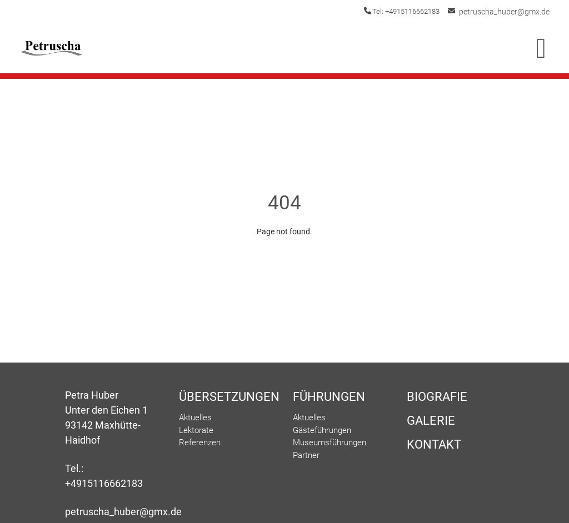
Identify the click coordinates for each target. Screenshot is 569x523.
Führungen (329, 397)
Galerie (431, 421)
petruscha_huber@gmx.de (508, 11)
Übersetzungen (227, 397)
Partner (306, 455)
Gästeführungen (322, 430)
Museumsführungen (329, 442)
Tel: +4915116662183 (413, 11)
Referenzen (200, 442)
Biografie (437, 397)
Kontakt (434, 444)
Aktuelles (195, 418)
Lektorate (196, 430)
